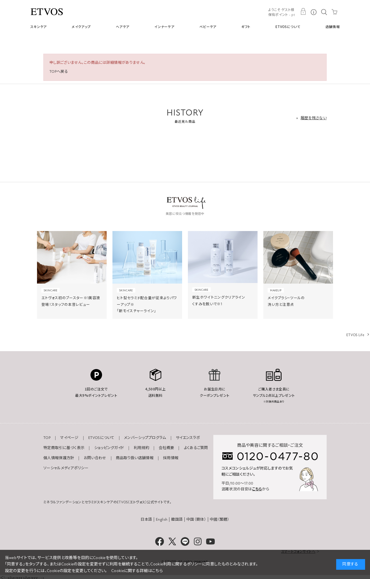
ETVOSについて (287, 26)
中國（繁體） (220, 519)
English (161, 519)
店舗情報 (332, 26)
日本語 (146, 519)
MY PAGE (303, 11)
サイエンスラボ (188, 437)
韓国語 (177, 519)
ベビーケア (208, 26)
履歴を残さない (314, 118)
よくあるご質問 (196, 448)
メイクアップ (81, 26)
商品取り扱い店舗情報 (134, 458)
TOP (47, 437)
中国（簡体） (196, 519)
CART (334, 11)
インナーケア (164, 26)
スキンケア (38, 26)
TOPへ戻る (58, 71)
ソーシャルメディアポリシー (65, 468)
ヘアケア (122, 26)
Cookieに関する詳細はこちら (137, 570)
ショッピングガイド (109, 448)
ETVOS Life (355, 335)
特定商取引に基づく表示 (63, 448)
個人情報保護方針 (58, 458)
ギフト (245, 26)
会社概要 (166, 448)
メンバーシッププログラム (145, 437)
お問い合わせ (95, 458)
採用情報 (170, 458)
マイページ (69, 437)
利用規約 (141, 448)
